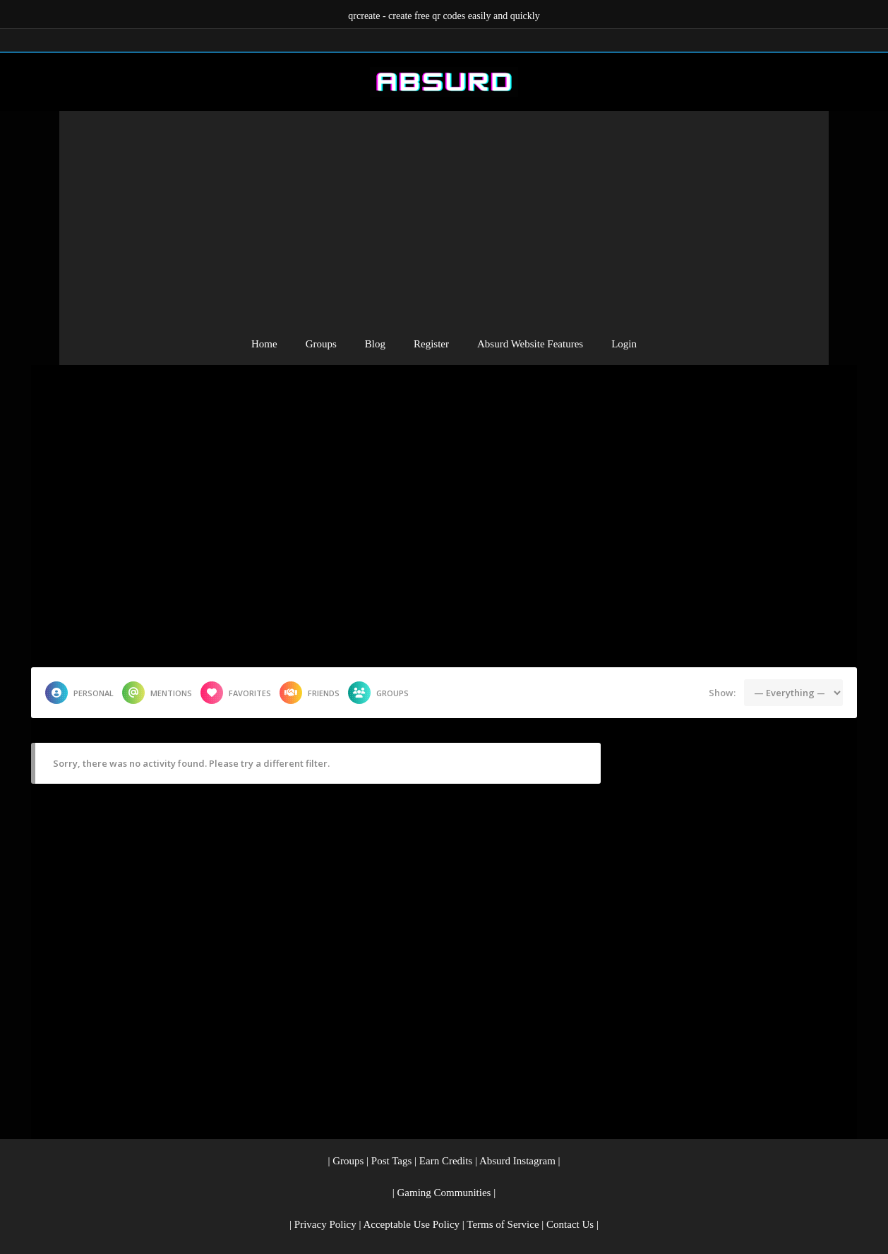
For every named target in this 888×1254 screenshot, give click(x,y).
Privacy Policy (325, 1224)
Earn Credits (445, 1160)
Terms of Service (503, 1224)
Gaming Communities (444, 1192)
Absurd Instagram (517, 1160)
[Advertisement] (444, 217)
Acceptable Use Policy (411, 1224)
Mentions (157, 692)
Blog (375, 344)
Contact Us (570, 1224)
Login (624, 344)
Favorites (235, 692)
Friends (310, 692)
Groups (321, 344)
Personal (79, 692)
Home (264, 344)
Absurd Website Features (530, 344)
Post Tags (391, 1160)
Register (431, 344)
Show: (722, 692)
